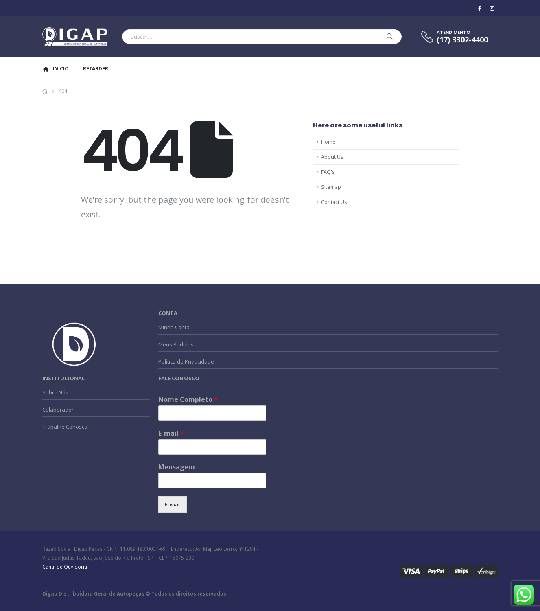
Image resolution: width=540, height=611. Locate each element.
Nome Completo (188, 399)
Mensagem (176, 467)
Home (328, 141)
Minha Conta (174, 327)
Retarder (95, 68)
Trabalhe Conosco (64, 426)
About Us (332, 156)
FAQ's (328, 172)
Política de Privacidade (186, 361)
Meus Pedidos (176, 344)
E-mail (171, 433)
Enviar (172, 504)
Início (55, 68)
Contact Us (334, 202)
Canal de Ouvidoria (64, 566)
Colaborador (58, 409)
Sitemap (331, 187)
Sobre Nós (55, 392)
